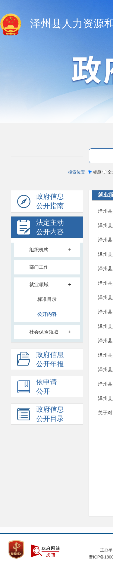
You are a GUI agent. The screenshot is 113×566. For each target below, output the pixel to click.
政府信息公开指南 (40, 203)
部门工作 (39, 267)
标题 (95, 172)
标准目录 (47, 299)
